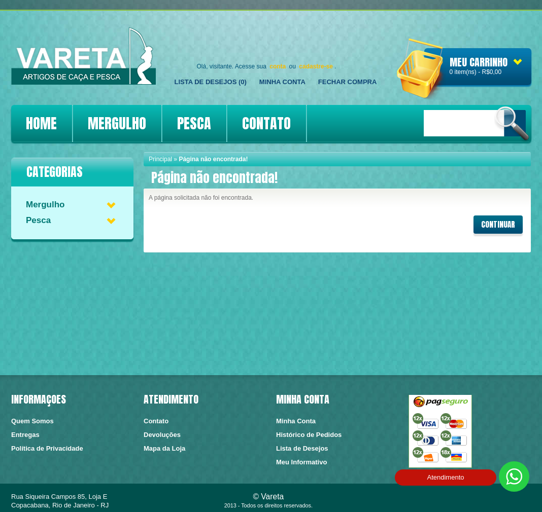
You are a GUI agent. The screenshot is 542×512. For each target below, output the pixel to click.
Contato (156, 421)
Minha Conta (282, 82)
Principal (160, 159)
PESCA (194, 123)
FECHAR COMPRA (347, 82)
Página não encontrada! (213, 159)
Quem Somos (32, 421)
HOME (41, 123)
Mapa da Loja (164, 448)
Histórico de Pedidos (309, 434)
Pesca (38, 220)
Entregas (25, 434)
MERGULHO (117, 123)
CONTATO (266, 123)
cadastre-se (316, 66)
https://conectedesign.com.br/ (498, 499)
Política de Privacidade (47, 448)
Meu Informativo (301, 462)
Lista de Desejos (302, 448)
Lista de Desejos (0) (211, 82)
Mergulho (45, 204)
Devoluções (162, 434)
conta (277, 66)
